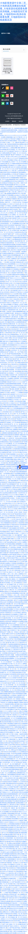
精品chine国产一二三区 (15, 623)
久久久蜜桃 (23, 848)
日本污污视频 (3, 320)
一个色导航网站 (6, 473)
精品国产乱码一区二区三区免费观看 (9, 625)
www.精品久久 (17, 195)
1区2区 (6, 387)
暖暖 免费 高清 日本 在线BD (12, 167)
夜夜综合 (13, 868)
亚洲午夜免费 (12, 933)
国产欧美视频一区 (20, 737)
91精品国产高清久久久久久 (18, 218)
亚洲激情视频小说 (10, 137)
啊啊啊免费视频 (8, 691)
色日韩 (8, 806)
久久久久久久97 (11, 135)
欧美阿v (22, 565)
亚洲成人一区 (13, 498)
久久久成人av (12, 168)
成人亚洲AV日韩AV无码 (17, 628)
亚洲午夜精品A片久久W (13, 728)
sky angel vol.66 (4, 714)
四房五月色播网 (17, 619)
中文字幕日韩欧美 (6, 593)
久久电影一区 (6, 577)
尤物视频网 (18, 544)
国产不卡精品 (20, 480)
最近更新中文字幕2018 (10, 524)
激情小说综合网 (11, 262)
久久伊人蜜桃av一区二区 (14, 214)
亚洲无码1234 (22, 880)
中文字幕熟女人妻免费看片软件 (12, 205)
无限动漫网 (3, 507)
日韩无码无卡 (14, 364)
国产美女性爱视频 (9, 484)
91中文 (12, 537)
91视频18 (4, 309)
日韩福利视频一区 (10, 838)
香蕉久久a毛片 (4, 822)
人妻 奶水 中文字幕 (5, 285)
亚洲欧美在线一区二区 (14, 323)
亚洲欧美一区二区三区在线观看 (15, 443)
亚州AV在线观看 (18, 767)
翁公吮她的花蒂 (11, 878)
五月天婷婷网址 (15, 269)
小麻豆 (22, 635)
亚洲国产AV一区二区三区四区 (11, 776)
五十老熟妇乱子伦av (7, 357)
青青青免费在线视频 (7, 609)
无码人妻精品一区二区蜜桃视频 (16, 579)
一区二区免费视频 (13, 223)
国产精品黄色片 (19, 748)
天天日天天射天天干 (10, 616)
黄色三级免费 (6, 603)
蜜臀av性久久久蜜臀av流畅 (10, 912)
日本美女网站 (10, 301)
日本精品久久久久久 (19, 665)
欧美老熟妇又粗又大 (8, 411)
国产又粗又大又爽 (6, 589)
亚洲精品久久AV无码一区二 (15, 399)
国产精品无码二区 (9, 699)
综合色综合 (15, 713)
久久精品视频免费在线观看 (20, 186)
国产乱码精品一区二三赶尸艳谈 (15, 352)
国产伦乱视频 (17, 707)
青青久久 (5, 646)
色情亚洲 (7, 649)
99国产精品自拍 (23, 713)
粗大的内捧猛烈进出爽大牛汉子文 (10, 565)
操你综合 (18, 744)
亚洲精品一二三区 (13, 373)
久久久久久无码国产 (12, 677)
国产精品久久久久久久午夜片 (10, 494)
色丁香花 (17, 318)
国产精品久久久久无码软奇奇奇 (13, 279)
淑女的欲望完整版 (11, 404)
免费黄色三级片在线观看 (18, 686)
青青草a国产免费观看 (11, 621)
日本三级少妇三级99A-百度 (20, 519)
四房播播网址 (23, 640)
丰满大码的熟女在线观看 (10, 857)
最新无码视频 (17, 420)
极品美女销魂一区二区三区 (11, 618)
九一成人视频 (5, 568)
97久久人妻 (22, 743)
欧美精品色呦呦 (4, 748)
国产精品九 (16, 461)
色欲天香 (23, 297)
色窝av (6, 591)
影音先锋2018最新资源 (21, 670)
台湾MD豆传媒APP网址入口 (13, 558)
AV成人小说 (15, 883)
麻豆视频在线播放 (13, 760)
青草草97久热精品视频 (8, 890)
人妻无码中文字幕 (13, 804)
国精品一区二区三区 (10, 690)
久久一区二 (24, 146)
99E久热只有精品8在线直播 (11, 207)
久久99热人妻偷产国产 (14, 306)
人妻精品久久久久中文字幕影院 (8, 919)
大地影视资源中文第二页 (13, 309)
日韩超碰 (12, 334)
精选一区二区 (17, 836)
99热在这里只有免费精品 (6, 602)
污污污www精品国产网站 (15, 660)
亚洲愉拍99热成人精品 (6, 441)
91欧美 (23, 306)
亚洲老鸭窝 (12, 725)
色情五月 (6, 140)
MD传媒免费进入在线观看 (17, 521)
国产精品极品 (5, 209)
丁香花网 (23, 927)
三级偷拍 (17, 699)
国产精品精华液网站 (22, 168)
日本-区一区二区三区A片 (11, 281)
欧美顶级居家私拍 (9, 242)
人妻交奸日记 (23, 825)
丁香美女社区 (18, 485)
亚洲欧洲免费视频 (13, 646)
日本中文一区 (10, 417)
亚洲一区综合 (23, 662)
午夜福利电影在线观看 (21, 559)
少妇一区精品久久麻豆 (16, 632)
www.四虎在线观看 (16, 720)
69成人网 (7, 463)
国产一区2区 (15, 234)
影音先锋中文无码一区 (9, 283)
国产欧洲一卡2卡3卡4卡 (13, 452)
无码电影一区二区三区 (20, 846)
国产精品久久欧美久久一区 (15, 926)
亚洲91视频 (19, 288)
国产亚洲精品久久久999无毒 (15, 387)
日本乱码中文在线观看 (15, 367)
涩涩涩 (23, 707)
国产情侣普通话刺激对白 (17, 470)
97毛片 (15, 815)
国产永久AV (5, 832)
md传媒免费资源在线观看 (8, 244)
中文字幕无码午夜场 (9, 517)
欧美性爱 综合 (15, 450)
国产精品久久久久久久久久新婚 (16, 278)
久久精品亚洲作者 (17, 241)
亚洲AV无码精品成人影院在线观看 (16, 325)
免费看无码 (22, 778)
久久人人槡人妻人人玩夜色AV (15, 170)
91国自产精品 (14, 348)
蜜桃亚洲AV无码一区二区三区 (16, 861)
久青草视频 (7, 350)
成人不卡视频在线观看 (13, 163)
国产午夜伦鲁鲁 (22, 258)
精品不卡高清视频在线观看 (18, 473)
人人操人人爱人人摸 (17, 595)
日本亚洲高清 (12, 674)
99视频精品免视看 (13, 832)
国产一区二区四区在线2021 (16, 390)
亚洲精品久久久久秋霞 (11, 427)
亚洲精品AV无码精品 (7, 183)
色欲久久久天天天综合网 (13, 355)
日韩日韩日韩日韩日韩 (18, 681)
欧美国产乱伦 (10, 466)
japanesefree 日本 (9, 420)
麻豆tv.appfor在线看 (8, 852)
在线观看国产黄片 (4, 489)
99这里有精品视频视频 (8, 846)
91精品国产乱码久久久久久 (14, 382)
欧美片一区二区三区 (7, 176)
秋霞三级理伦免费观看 (17, 875)
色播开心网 (5, 734)
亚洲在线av (11, 653)
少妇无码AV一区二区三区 (17, 350)
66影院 (16, 743)
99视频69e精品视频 (18, 549)
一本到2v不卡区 (19, 301)
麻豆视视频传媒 (4, 882)
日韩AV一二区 (21, 815)
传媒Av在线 (10, 461)
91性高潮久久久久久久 (9, 737)
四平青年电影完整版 (12, 588)
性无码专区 (22, 625)
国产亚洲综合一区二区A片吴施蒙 (16, 227)
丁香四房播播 (10, 774)
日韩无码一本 (5, 508)
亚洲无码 (23, 744)
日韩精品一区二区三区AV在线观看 (11, 251)
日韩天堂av (20, 257)
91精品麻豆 (15, 915)
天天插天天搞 (20, 366)
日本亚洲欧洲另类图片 (8, 834)
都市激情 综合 (18, 704)
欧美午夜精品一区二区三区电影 (12, 478)
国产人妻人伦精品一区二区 (10, 924)
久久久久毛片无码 (20, 264)
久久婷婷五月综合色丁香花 (12, 286)
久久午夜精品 (7, 595)
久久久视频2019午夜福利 (6, 235)
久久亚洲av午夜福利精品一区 (10, 816)
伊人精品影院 (23, 540)
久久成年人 (15, 711)
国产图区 (6, 429)
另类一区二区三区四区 (19, 413)
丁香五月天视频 (21, 140)
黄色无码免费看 (8, 496)
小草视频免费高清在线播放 (19, 237)
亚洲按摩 (7, 901)
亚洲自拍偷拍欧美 (9, 434)
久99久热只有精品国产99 (18, 338)
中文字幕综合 (13, 489)
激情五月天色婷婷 (4, 477)
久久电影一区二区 (4, 917)
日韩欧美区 (12, 515)
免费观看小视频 (18, 434)
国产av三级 (17, 297)
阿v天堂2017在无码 (20, 725)
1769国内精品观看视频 (6, 457)
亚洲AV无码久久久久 (9, 503)
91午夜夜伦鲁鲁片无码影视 (15, 426)
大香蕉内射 (17, 570)
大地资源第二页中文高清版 (20, 378)
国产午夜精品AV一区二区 (19, 154)
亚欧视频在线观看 (6, 406)
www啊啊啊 (6, 181)
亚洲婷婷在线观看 (19, 221)
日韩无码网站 (14, 818)
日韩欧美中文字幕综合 (15, 292)
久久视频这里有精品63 (21, 537)
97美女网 (14, 801)
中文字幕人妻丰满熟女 (16, 716)
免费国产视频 (21, 489)
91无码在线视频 (9, 345)
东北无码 (5, 910)
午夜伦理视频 (17, 639)
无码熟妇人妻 (5, 630)
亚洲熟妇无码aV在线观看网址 (8, 656)
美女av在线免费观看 (9, 264)
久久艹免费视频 (22, 276)
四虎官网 (15, 765)
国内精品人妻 (8, 249)
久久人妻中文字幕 (20, 739)
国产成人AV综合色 (9, 505)
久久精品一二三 (9, 142)
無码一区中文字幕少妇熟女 (9, 336)
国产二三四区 (18, 887)
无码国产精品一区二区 (19, 360)
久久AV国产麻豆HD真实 (11, 651)
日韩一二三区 (3, 778)
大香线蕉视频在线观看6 (20, 211)
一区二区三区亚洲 (10, 586)
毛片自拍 (18, 635)
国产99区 (25, 475)
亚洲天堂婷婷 (20, 528)
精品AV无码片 (6, 394)
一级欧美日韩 (17, 142)
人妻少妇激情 (20, 376)
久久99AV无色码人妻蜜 (19, 457)
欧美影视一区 (22, 783)
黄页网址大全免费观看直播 (17, 322)
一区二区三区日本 (7, 232)
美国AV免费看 (18, 475)
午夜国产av (22, 177)
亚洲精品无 (11, 831)
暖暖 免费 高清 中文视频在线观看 (8, 341)
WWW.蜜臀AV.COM (12, 709)
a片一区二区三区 (13, 880)
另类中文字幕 (21, 785)
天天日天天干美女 (14, 679)
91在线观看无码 (16, 441)
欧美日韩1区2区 (9, 920)
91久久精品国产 (23, 487)
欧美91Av (15, 783)
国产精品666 (12, 581)
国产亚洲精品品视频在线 (6, 253)
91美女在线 (22, 223)
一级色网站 (23, 251)
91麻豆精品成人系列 (5, 730)
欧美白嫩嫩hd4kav (16, 463)
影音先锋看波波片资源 (9, 485)
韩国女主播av (17, 459)
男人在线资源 (23, 859)
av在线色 (4, 781)
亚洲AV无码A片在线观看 (9, 172)
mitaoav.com (23, 323)
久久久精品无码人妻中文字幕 (13, 873)
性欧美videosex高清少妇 (13, 640)
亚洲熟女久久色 (14, 788)
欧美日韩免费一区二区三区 (18, 806)
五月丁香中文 (3, 861)
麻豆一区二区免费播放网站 (9, 772)
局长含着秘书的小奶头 (13, 825)
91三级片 (17, 859)
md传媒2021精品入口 (15, 431)
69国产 (9, 693)
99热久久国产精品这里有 (6, 665)
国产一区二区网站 (14, 662)
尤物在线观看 (10, 369)
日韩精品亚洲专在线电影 (6, 827)
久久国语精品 (22, 788)
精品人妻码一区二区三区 (6, 211)
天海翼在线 (17, 411)
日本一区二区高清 (16, 589)
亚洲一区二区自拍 (14, 477)
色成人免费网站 (13, 429)
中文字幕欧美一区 (16, 304)
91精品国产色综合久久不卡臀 (16, 151)
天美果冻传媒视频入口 (11, 454)
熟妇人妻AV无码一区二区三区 (14, 551)
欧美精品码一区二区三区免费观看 (13, 718)
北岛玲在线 (3, 588)
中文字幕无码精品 (6, 237)
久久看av (7, 716)
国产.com (4, 647)
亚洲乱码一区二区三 (12, 785)
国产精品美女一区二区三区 (19, 526)
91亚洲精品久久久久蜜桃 (14, 165)
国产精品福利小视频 (8, 654)
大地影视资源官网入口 (8, 448)
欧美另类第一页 (15, 492)
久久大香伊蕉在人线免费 (14, 547)
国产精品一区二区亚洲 (21, 586)
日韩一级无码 (12, 714)
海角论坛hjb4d (13, 209)
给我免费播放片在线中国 (18, 593)
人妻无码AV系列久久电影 (14, 910)
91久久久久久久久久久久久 (12, 876)
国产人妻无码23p (13, 487)
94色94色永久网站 (19, 885)
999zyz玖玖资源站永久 (17, 901)
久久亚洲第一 (11, 401)
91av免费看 (20, 621)
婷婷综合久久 (7, 809)
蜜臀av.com (24, 318)
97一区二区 (15, 265)
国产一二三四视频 (17, 392)
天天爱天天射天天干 (16, 889)
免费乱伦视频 (6, 906)
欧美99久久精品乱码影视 (11, 780)
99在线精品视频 (10, 544)
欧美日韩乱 (17, 920)
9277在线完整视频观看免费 (9, 246)
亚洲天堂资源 (3, 170)
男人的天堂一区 (19, 202)
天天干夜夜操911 (18, 176)
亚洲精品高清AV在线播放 (17, 274)
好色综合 (16, 385)
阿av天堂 (24, 232)
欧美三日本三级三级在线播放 (13, 371)
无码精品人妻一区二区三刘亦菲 (18, 917)
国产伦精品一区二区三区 (16, 153)
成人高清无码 (5, 424)
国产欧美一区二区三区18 (21, 359)
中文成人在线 (23, 216)
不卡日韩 (21, 552)
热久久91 (13, 447)
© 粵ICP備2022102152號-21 (14, 118)
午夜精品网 (22, 637)
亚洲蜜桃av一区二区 (17, 892)
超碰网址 (23, 894)
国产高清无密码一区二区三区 (13, 510)
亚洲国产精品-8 (6, 868)
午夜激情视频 (10, 813)
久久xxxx (14, 366)
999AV (23, 195)
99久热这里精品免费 (5, 492)
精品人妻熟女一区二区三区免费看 (17, 797)
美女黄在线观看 (17, 753)
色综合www (21, 912)
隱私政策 (14, 121)
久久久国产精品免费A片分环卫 (17, 882)
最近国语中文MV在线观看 (14, 320)
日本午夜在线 (12, 811)
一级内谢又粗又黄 (9, 359)
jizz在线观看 (7, 818)
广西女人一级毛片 (22, 209)
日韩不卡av (14, 415)
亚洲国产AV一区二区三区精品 (8, 672)
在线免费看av (20, 563)
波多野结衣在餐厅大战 (11, 276)
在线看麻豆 (5, 306)
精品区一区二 (5, 438)
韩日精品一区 (17, 146)
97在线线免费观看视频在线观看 (12, 383)
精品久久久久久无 (17, 267)
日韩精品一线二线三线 (18, 913)
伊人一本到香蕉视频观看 (11, 637)
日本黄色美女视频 (22, 545)
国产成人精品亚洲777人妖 (21, 790)
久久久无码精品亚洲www (14, 647)
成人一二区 (3, 262)
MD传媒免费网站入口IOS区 (9, 174)
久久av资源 (5, 579)
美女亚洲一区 (5, 295)
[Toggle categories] (24, 50)
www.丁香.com (6, 431)
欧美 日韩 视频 (6, 322)
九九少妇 (2, 234)
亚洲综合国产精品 (9, 743)
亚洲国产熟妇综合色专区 (9, 330)
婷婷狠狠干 (18, 843)
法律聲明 (7, 121)
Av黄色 (4, 241)
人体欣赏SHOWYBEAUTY (19, 929)
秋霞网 (5, 878)
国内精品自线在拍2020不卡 (11, 820)
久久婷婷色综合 (17, 232)
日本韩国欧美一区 (4, 343)
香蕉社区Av (14, 577)
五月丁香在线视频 (21, 403)
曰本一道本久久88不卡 (11, 545)
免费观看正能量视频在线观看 (9, 433)
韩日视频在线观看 (21, 750)
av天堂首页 (7, 537)
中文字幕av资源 (18, 827)
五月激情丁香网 (7, 338)
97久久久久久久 (11, 635)
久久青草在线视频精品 (19, 357)
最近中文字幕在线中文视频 (12, 139)
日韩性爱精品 (8, 783)
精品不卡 (6, 864)
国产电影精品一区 (9, 862)
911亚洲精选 (8, 607)
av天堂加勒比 (22, 295)
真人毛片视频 (8, 815)
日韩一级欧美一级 (12, 808)
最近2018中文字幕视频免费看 (11, 177)
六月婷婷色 (22, 804)
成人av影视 (9, 241)
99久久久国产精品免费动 (6, 542)
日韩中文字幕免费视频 (20, 897)
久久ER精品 (12, 695)
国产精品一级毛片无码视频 (15, 931)
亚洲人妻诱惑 (6, 269)
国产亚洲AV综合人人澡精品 (7, 147)
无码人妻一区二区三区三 (19, 332)
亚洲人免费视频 (8, 765)
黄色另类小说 (5, 880)
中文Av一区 (13, 362)
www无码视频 (22, 234)
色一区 (7, 272)
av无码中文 (12, 633)
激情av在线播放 (9, 767)
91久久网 (14, 257)
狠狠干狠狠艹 (11, 538)
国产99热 (12, 744)
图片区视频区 (22, 841)
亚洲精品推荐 (20, 336)
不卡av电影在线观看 (22, 600)
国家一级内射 (14, 313)
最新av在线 (5, 468)
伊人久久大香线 (4, 318)
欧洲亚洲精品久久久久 (8, 922)
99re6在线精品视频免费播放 (11, 769)
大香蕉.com (21, 588)
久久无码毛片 (17, 253)
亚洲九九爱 (24, 558)
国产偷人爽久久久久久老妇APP (16, 642)
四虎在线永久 (7, 294)
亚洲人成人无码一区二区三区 (17, 795)
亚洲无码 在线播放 (12, 781)
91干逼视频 (20, 158)
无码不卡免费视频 (11, 376)
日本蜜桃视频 (3, 663)
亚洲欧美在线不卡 (22, 924)
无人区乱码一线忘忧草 (8, 885)
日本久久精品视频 (7, 160)
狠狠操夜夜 (12, 179)
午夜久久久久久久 (11, 158)
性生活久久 (17, 248)
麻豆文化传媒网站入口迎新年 (16, 614)
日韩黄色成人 (19, 582)
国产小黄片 (19, 656)
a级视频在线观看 (11, 193)
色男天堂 (6, 683)
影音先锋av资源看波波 (18, 188)
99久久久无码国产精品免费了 (12, 787)
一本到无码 (24, 547)
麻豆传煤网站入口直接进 (9, 563)
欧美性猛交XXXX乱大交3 (8, 346)
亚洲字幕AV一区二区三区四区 (12, 762)
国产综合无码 (8, 549)
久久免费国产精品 (10, 228)
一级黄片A (22, 183)
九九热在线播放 (8, 397)
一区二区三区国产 (21, 669)
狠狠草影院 (12, 748)
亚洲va (2, 478)
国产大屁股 (7, 632)
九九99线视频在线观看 (13, 824)
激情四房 (13, 197)
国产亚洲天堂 (10, 897)
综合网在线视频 (20, 633)
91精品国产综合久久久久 (19, 290)
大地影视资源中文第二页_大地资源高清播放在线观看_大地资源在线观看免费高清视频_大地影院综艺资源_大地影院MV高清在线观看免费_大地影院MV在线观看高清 (13, 11)
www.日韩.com (22, 721)
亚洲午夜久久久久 (4, 735)
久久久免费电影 (7, 257)
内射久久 (16, 542)
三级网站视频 (17, 727)
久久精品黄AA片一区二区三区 (18, 302)
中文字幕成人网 (19, 271)
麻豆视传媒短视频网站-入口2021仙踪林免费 (14, 658)
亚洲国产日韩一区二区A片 (16, 584)
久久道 (12, 239)
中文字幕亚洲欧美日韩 (14, 591)
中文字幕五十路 (8, 392)
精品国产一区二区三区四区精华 (11, 676)
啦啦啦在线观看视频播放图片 (11, 794)
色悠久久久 (18, 862)
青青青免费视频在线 (5, 450)
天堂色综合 (22, 373)
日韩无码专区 (19, 838)
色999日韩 (19, 674)
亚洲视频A (22, 269)
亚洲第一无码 (5, 311)
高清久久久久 (11, 887)
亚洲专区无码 (13, 410)
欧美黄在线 (12, 318)
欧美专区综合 (13, 181)
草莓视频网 (9, 507)
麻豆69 (14, 522)
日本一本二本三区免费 (19, 758)
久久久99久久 (10, 204)
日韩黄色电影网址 (18, 602)
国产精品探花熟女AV (17, 514)
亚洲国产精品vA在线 (5, 218)
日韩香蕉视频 (8, 758)
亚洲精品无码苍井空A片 (6, 380)
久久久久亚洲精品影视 (19, 899)
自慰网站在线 (22, 144)
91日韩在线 (18, 401)
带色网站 (18, 440)
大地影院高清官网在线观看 (20, 491)
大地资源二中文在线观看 (6, 360)
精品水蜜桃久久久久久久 (18, 406)
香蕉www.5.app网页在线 (14, 755)
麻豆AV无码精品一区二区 (13, 149)
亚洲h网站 (21, 265)
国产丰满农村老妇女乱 (11, 482)
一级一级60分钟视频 (5, 304)
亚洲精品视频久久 (20, 802)
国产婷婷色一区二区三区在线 (17, 683)
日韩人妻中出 (23, 728)
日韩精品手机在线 (13, 190)
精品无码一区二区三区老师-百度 (10, 230)
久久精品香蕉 (20, 522)
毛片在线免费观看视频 (8, 836)
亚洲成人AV (3, 135)
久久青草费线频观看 (17, 408)
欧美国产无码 (20, 225)
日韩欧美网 (5, 316)
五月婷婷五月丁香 (14, 630)
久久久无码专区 (22, 781)
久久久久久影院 (7, 711)
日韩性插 (2, 549)
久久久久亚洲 (13, 508)
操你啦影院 (22, 679)
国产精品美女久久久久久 (16, 855)
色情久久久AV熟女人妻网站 (17, 343)
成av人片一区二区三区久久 (14, 220)
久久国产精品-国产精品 (14, 927)
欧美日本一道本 (13, 438)
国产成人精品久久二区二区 (11, 572)
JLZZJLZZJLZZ (21, 933)
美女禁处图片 (5, 894)
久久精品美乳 (15, 299)
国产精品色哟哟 (9, 707)
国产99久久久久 (18, 184)
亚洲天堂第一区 (18, 813)
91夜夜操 (9, 929)
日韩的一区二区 (4, 843)
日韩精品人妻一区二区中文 (16, 213)
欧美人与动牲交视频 (8, 248)
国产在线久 (7, 302)
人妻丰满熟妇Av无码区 (6, 188)
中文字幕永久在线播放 (19, 609)
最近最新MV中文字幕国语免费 (8, 561)
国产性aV (7, 364)
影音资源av (3, 325)
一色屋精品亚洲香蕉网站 (20, 654)
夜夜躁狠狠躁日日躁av (8, 221)
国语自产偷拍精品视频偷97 (16, 700)
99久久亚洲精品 (22, 341)
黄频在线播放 (13, 140)
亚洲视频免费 (8, 267)
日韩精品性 (18, 262)
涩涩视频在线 (3, 547)
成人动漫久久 (7, 408)
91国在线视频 (7, 801)
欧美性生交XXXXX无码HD (16, 908)
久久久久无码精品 (20, 346)
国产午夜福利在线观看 (12, 552)
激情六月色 (24, 316)
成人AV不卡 (5, 151)
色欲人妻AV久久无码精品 (20, 746)
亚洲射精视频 (10, 859)
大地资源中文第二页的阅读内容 (17, 375)
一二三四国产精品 (6, 892)
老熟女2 (11, 605)
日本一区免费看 (8, 378)
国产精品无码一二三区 (16, 903)
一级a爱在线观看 (22, 734)
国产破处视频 (12, 480)
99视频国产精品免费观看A (15, 697)
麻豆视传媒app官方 (22, 801)
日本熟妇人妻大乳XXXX (19, 160)
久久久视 (4, 704)
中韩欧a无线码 (21, 362)
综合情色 (7, 329)
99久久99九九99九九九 (14, 156)
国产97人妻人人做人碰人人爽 (12, 191)
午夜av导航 (22, 389)
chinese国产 (3, 466)
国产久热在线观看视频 (13, 566)
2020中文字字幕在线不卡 (8, 871)
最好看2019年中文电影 (13, 841)
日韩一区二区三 (8, 413)
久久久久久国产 (23, 776)
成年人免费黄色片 (12, 258)
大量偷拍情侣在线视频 (13, 845)
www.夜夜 (22, 596)
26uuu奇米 (16, 183)
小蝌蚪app (13, 750)
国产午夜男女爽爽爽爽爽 (15, 311)
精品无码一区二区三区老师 (19, 339)
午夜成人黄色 (11, 741)
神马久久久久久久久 (18, 380)
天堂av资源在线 (7, 526)
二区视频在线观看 (21, 197)
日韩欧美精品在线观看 (13, 905)
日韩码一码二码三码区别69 (18, 285)
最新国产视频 (23, 820)
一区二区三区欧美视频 (19, 684)
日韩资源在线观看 (10, 464)
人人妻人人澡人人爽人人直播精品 (15, 573)
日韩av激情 (5, 614)
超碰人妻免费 (15, 389)
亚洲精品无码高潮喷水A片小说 (17, 568)
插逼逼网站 (24, 440)
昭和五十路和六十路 (12, 531)
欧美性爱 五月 (21, 677)
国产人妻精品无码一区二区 (9, 200)
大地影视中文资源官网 (13, 596)
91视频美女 (14, 198)
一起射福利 (22, 780)
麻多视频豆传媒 (13, 295)
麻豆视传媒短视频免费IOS (11, 799)
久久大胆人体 (3, 642)
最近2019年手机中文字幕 (9, 839)
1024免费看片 (5, 855)
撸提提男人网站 (23, 456)
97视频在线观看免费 (21, 868)
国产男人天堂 (19, 193)
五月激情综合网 (11, 757)
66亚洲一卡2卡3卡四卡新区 (11, 456)
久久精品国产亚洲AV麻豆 (16, 272)
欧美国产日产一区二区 (17, 730)
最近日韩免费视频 (13, 255)
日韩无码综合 (8, 332)
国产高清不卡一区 (18, 575)
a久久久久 (19, 561)
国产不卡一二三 (8, 519)
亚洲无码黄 (23, 286)
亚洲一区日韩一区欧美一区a (17, 512)
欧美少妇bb (11, 419)
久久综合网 (15, 294)
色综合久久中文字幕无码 (20, 505)
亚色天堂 (22, 626)
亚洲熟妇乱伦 (23, 477)
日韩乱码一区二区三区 (10, 669)
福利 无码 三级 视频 (14, 216)
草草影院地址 (23, 283)
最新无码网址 (10, 704)
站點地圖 (21, 121)
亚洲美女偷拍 (5, 795)
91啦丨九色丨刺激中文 (10, 315)
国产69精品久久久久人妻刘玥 (7, 792)
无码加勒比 (19, 244)
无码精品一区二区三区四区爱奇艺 (18, 260)
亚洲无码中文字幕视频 (19, 507)
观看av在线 (12, 843)
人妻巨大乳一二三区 (9, 202)
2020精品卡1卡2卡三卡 (16, 735)
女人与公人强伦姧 (6, 366)
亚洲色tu (19, 690)
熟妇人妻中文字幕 (13, 556)
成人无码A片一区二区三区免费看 (17, 161)
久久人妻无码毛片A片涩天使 (17, 649)
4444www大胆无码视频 (9, 751)
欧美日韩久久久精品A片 (9, 403)
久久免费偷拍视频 (14, 626)
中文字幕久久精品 (13, 734)
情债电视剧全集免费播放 (20, 448)
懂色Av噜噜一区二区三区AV (7, 869)
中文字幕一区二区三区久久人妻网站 (17, 663)
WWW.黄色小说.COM (18, 610)
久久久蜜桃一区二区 (18, 732)
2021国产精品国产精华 (14, 554)
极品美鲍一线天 (12, 600)
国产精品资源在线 (13, 353)
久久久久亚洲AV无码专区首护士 (12, 529)
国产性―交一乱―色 (14, 424)
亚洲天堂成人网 (17, 829)
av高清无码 (13, 288)
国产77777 (24, 623)
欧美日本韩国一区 (7, 753)
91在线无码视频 (17, 598)
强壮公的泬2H (22, 915)
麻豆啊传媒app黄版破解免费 (7, 802)
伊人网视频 (8, 265)
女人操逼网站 (3, 538)
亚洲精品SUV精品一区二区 (9, 535)
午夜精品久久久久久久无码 (15, 822)
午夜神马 (4, 845)
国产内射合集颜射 (11, 528)
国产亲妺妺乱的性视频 (19, 691)
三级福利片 (5, 255)
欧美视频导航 (5, 695)
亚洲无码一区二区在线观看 (11, 706)
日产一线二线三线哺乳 (12, 764)
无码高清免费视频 (4, 521)
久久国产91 (19, 503)
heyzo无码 (14, 721)
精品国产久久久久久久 (17, 394)
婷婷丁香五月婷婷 (20, 464)
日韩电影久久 (15, 809)
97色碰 (17, 283)
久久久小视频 (17, 922)
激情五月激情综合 (19, 327)
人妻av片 (20, 711)
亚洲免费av (10, 619)
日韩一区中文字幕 (15, 603)
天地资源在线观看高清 (12, 144)
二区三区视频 (16, 496)
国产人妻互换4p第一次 (14, 316)
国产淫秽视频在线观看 (8, 853)
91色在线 (13, 329)
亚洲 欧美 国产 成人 (14, 894)
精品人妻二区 (16, 848)
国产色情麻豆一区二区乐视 (11, 422)
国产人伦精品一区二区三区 (7, 559)
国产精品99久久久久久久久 (17, 445)
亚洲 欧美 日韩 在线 (13, 778)
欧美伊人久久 (21, 531)
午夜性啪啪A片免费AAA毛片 (14, 723)
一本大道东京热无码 (19, 369)
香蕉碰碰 (10, 829)
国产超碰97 (8, 234)
